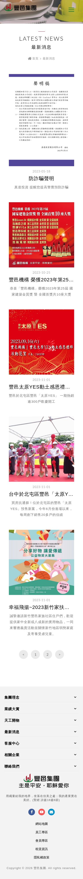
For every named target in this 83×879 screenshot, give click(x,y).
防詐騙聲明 (41, 178)
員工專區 (41, 832)
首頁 (35, 58)
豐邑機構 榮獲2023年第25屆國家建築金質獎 (41, 279)
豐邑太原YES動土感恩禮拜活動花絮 (41, 387)
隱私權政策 (41, 857)
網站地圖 (41, 824)
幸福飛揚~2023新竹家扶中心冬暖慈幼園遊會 (41, 607)
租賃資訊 (41, 849)
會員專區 (41, 840)
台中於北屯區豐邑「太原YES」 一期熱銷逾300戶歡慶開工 (41, 494)
